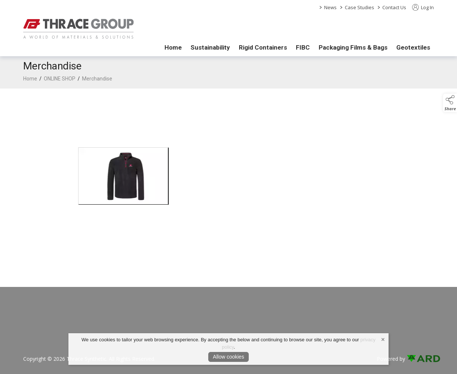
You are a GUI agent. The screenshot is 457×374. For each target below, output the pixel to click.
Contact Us (394, 7)
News (330, 7)
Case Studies (359, 7)
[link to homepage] (78, 29)
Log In (423, 7)
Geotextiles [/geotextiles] (413, 47)
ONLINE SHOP (59, 79)
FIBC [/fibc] (303, 47)
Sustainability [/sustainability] (210, 47)
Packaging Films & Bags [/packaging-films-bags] (353, 47)
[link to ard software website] (420, 358)
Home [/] (173, 47)
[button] (450, 103)
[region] (228, 179)
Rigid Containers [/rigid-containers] (263, 47)
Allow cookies (228, 357)
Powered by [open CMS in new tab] (391, 358)
